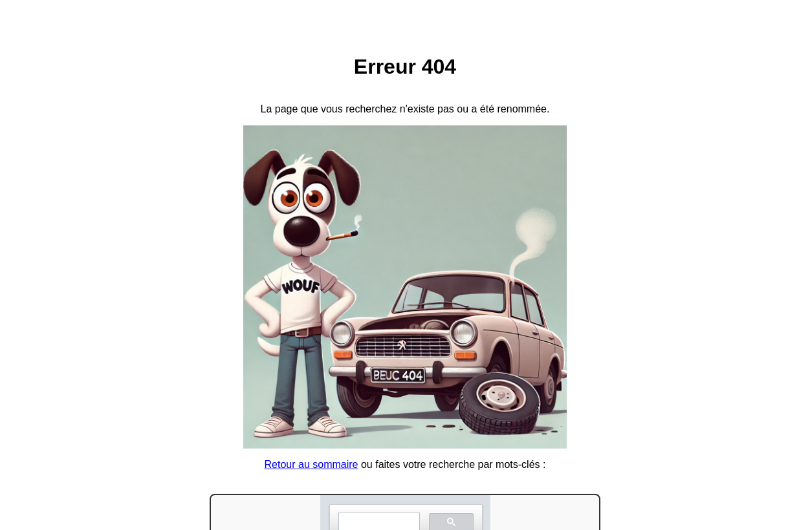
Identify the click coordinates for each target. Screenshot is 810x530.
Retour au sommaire (311, 464)
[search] (378, 521)
